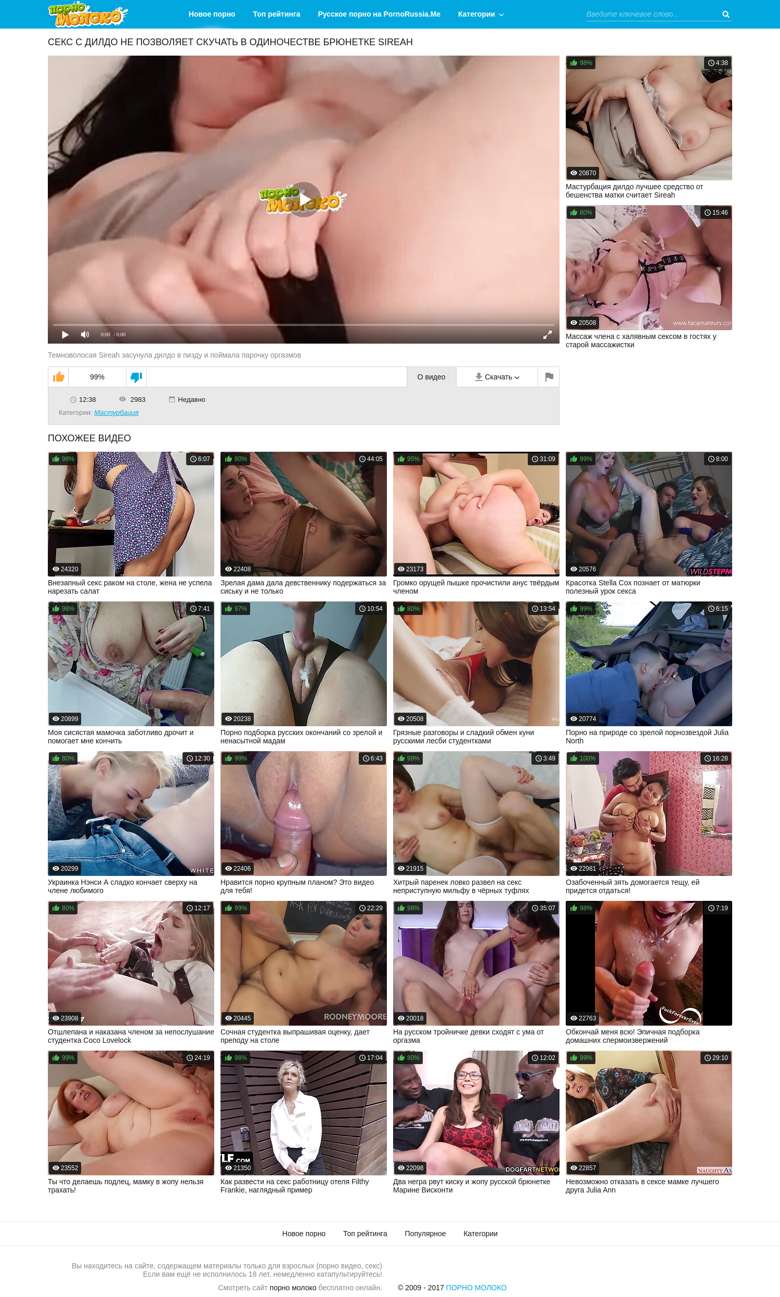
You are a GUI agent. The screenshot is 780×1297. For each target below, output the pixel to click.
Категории (476, 14)
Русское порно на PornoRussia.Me (379, 14)
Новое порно (212, 14)
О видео (432, 377)
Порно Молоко (476, 1287)
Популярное (425, 1233)
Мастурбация (116, 412)
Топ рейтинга (277, 14)
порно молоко (293, 1287)
